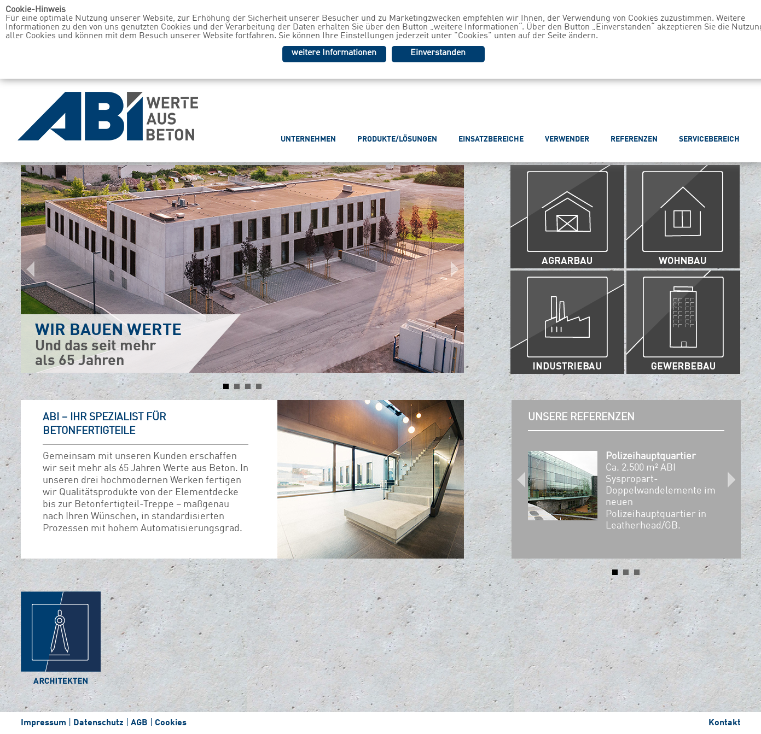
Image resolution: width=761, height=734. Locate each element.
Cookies (171, 723)
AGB (139, 723)
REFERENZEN (634, 139)
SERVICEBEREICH (709, 139)
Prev (35, 269)
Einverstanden (438, 53)
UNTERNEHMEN (308, 139)
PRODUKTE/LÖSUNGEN (397, 139)
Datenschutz (98, 723)
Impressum (43, 723)
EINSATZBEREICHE (491, 139)
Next (449, 269)
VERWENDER (567, 139)
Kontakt (724, 723)
